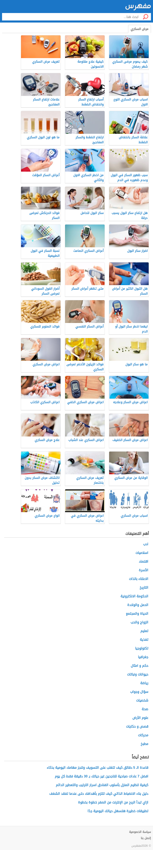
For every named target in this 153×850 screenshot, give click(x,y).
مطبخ (144, 744)
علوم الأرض (140, 718)
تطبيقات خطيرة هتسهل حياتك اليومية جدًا (118, 811)
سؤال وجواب (139, 692)
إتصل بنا (146, 838)
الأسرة (143, 570)
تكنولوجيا (141, 648)
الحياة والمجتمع (137, 613)
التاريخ (144, 587)
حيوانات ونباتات (137, 674)
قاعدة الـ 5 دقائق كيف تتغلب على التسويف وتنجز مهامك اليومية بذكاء (97, 767)
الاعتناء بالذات (138, 579)
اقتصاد (143, 561)
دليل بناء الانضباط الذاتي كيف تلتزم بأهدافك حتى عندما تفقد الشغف (98, 793)
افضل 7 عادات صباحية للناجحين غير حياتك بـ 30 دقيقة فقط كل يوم (101, 776)
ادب (145, 544)
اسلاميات (141, 553)
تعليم (144, 631)
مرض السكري (139, 29)
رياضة (144, 683)
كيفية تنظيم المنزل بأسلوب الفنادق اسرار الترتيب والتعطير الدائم (102, 785)
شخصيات (142, 700)
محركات (143, 735)
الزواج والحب (139, 622)
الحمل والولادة (137, 605)
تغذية (144, 639)
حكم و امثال (139, 665)
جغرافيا (143, 657)
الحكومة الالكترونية (134, 596)
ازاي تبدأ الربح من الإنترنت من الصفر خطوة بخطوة (113, 802)
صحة (145, 709)
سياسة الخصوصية (140, 831)
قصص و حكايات (137, 726)
